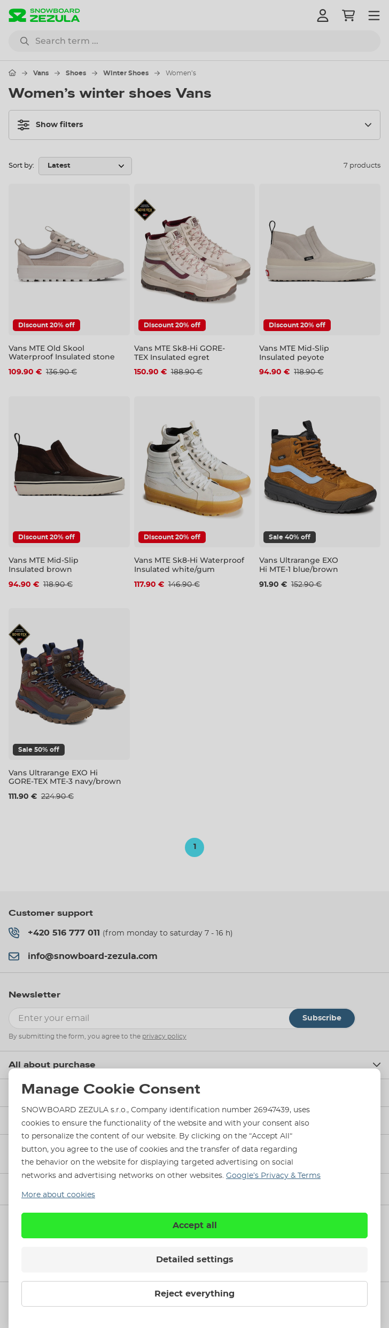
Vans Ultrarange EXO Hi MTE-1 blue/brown (298, 564)
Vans (41, 73)
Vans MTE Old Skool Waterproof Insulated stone (62, 352)
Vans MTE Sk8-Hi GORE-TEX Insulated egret (179, 352)
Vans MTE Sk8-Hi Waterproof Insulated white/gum (189, 564)
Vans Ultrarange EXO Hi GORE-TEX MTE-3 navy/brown (65, 777)
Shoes (76, 73)
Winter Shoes (126, 73)
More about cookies (58, 1195)
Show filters (50, 125)
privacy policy (164, 1036)
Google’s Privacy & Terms (273, 1176)
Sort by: (21, 165)
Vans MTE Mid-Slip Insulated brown (44, 564)
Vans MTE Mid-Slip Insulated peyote (294, 352)
